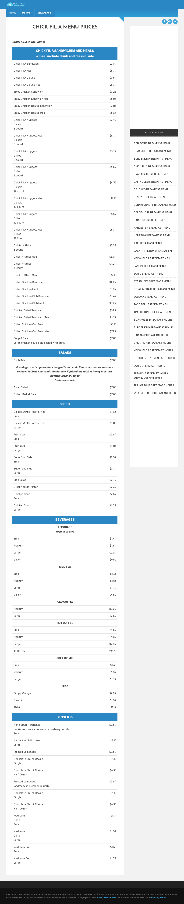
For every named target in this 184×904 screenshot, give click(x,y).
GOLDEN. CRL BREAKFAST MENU (153, 212)
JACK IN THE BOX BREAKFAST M (153, 250)
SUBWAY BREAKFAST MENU (150, 296)
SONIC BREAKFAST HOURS (149, 365)
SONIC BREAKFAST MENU (148, 273)
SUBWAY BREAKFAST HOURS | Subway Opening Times (151, 375)
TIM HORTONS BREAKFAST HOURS (154, 385)
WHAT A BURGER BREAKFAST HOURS (155, 393)
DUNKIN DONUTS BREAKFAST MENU (155, 204)
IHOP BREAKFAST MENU (148, 243)
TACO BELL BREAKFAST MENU (151, 304)
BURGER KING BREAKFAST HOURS (154, 327)
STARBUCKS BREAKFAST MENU (152, 281)
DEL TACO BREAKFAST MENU (151, 189)
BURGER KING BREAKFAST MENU (153, 158)
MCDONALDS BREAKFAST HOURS (153, 350)
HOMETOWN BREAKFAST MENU (152, 235)
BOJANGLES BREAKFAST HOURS (153, 319)
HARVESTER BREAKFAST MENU (152, 227)
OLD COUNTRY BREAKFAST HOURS (154, 358)
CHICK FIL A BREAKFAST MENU (152, 166)
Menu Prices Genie (106, 898)
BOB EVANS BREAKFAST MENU (152, 143)
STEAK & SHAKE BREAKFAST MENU (154, 289)
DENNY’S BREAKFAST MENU (150, 197)
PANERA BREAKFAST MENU (150, 266)
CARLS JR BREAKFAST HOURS (152, 335)
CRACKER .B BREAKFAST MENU (152, 174)
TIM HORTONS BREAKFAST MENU (153, 312)
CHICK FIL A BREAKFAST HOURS (152, 342)
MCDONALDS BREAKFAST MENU (152, 258)
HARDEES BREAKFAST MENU (150, 220)
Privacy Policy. (158, 898)
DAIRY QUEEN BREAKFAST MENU (153, 181)
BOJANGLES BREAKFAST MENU (152, 151)
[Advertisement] (154, 73)
